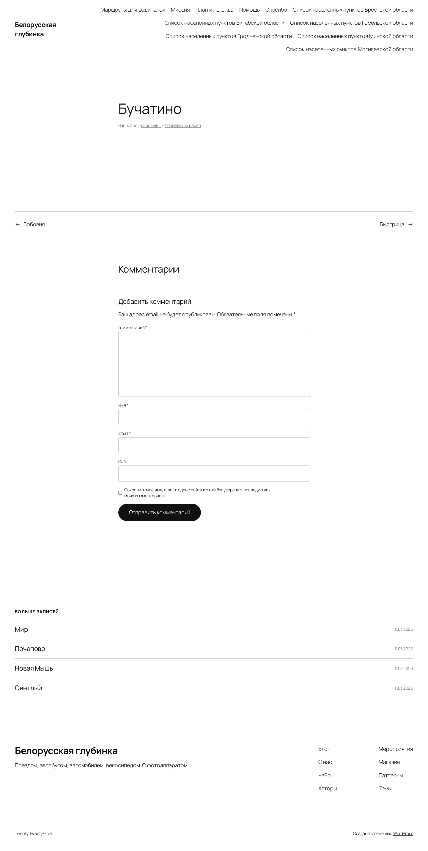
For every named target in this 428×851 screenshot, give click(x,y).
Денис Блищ (150, 125)
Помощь (249, 9)
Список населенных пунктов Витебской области (225, 22)
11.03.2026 (403, 629)
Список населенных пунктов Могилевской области (349, 49)
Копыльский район (183, 125)
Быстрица (392, 224)
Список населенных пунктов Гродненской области (229, 36)
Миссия (180, 9)
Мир (21, 629)
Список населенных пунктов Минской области (355, 36)
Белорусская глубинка (35, 29)
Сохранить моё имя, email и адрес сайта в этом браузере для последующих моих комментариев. (197, 492)
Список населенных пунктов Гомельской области (351, 22)
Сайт (123, 461)
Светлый (28, 688)
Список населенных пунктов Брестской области (353, 9)
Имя (123, 405)
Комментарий (132, 327)
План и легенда (215, 9)
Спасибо (276, 9)
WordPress (403, 833)
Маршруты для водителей (132, 9)
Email (124, 433)
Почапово (30, 648)
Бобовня (34, 224)
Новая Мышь (34, 668)
